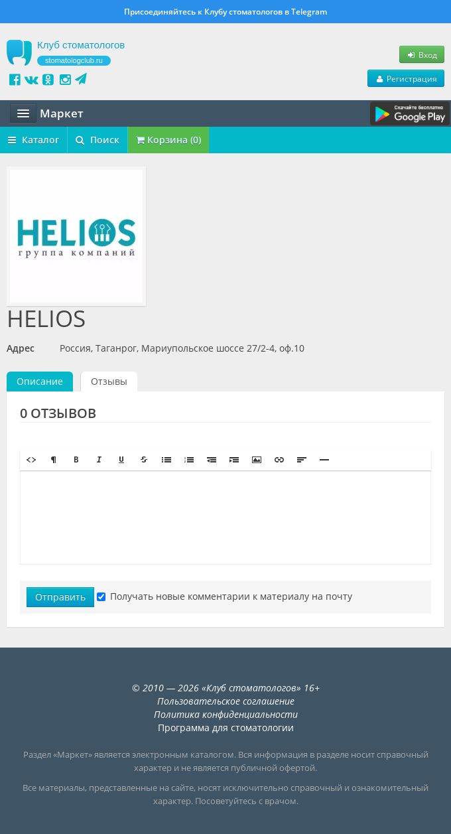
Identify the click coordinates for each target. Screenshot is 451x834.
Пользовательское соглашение (225, 701)
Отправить (60, 597)
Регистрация (406, 78)
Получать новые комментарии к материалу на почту (224, 596)
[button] (31, 459)
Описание (40, 381)
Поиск (97, 139)
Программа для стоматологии (226, 727)
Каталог (33, 139)
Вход (422, 54)
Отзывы (109, 381)
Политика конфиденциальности (226, 714)
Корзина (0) (168, 139)
